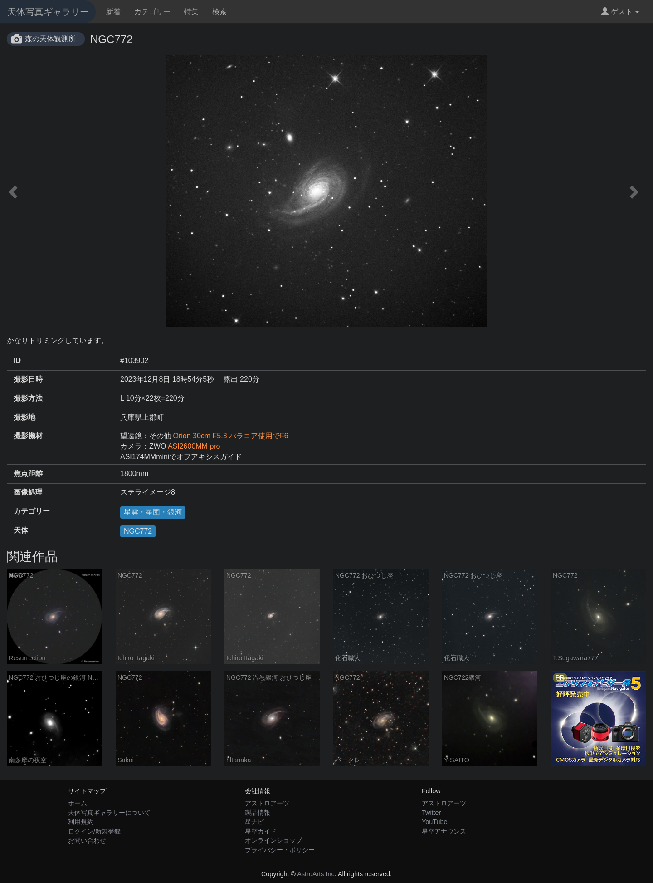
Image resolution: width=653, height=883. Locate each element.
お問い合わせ (87, 840)
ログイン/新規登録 (94, 831)
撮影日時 (28, 379)
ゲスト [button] (620, 11)
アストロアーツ (267, 803)
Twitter (431, 812)
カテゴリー (152, 11)
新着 (113, 11)
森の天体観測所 (50, 39)
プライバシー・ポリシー (280, 850)
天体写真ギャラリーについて (109, 812)
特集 (191, 11)
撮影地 (24, 417)
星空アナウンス (444, 831)
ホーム (77, 803)
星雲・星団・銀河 (153, 512)
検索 (219, 11)
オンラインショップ (273, 840)
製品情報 (257, 812)
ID (17, 360)
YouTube (435, 821)
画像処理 (28, 492)
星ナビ (254, 821)
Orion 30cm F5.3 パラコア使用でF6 (230, 436)
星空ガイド (261, 831)
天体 (21, 530)
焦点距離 (28, 473)
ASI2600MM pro (194, 446)
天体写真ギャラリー (48, 12)
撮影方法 (28, 398)
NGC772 (138, 531)
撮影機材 (28, 436)
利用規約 (80, 821)
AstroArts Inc (315, 874)
